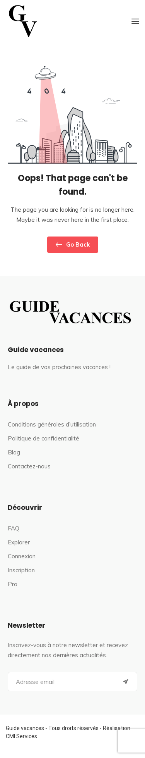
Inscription (21, 570)
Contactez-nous (29, 466)
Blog (14, 452)
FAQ (13, 528)
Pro (12, 584)
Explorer (19, 542)
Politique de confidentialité (43, 438)
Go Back (73, 245)
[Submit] (125, 681)
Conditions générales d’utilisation (52, 424)
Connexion (22, 556)
